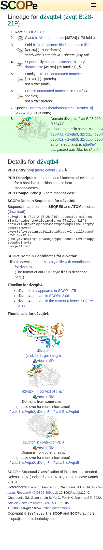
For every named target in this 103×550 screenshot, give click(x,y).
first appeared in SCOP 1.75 (54, 291)
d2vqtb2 (57, 139)
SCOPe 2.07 (34, 32)
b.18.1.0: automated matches (59, 74)
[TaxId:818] (84, 108)
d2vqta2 (57, 134)
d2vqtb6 (72, 412)
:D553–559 (35, 503)
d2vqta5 (86, 134)
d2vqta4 (58, 463)
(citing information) (56, 508)
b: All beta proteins (49, 38)
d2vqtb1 (14, 412)
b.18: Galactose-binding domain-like (61, 45)
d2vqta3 (71, 134)
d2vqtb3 (71, 139)
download (16, 212)
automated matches (52, 91)
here (18, 277)
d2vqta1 (14, 463)
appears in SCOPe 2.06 (50, 296)
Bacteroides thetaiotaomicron (51, 108)
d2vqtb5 (86, 139)
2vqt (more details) (42, 170)
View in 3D (43, 361)
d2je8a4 (89, 144)
